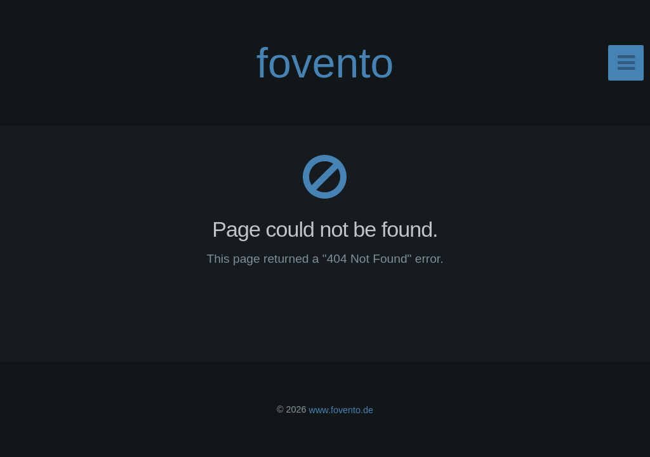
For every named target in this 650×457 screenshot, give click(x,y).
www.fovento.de (341, 409)
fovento (325, 62)
